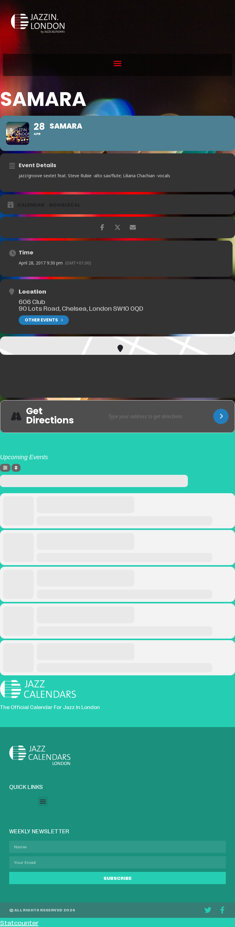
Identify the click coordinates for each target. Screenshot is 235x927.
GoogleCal (64, 205)
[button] (117, 63)
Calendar (30, 205)
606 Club (32, 301)
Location (32, 291)
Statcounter (19, 922)
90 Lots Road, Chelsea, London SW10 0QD (81, 308)
